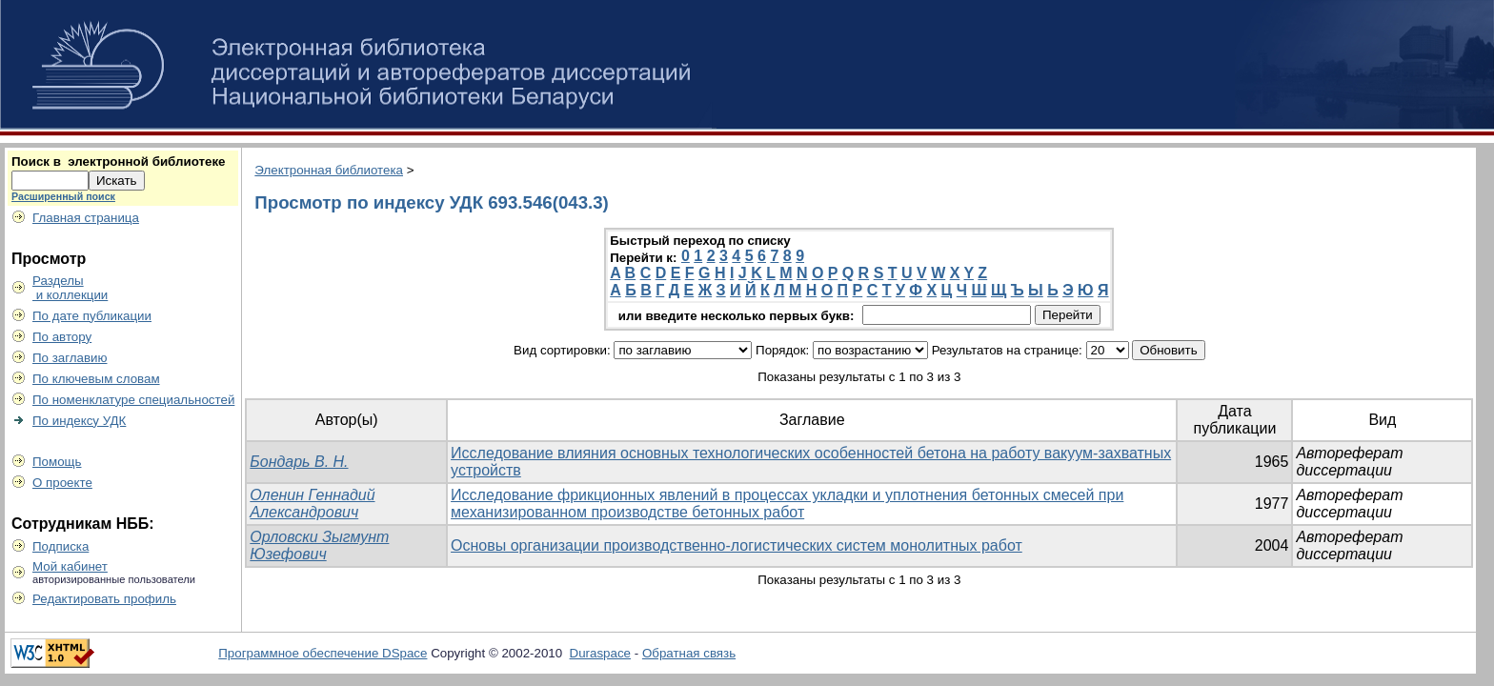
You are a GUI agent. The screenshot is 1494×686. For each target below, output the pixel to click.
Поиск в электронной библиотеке (118, 161)
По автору (61, 337)
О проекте (62, 482)
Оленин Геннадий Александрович (312, 503)
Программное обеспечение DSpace (322, 653)
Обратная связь (689, 653)
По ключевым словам (96, 379)
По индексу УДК (79, 421)
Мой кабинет (70, 566)
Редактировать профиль (104, 599)
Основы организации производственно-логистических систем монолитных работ (736, 545)
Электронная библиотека (328, 170)
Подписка (60, 546)
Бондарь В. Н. (299, 462)
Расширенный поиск (63, 196)
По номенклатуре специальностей (133, 400)
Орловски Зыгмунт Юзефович (319, 545)
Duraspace (600, 653)
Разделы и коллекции (70, 287)
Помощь (56, 461)
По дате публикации (91, 316)
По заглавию (70, 358)
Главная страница (85, 218)
